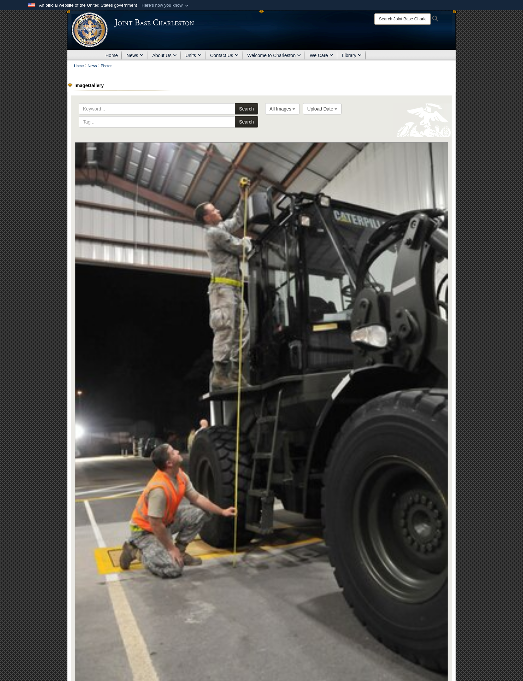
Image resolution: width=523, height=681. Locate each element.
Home (111, 55)
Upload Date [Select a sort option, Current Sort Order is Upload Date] (322, 108)
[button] (165, 5)
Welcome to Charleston (274, 55)
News (134, 55)
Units (193, 55)
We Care (321, 55)
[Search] (402, 19)
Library (352, 55)
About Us (164, 55)
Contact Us (224, 55)
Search (246, 108)
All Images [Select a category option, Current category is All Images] (282, 108)
